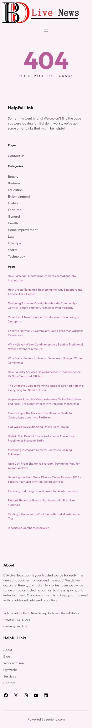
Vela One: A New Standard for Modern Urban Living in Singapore (43, 319)
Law (11, 236)
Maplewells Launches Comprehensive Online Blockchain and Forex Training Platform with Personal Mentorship (44, 401)
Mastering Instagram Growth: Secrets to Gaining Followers (40, 452)
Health (13, 223)
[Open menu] (46, 30)
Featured (14, 210)
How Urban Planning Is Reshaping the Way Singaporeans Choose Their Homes (45, 292)
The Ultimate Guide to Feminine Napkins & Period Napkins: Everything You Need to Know (46, 388)
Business (14, 183)
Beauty (13, 176)
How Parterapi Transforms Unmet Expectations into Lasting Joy (42, 278)
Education (15, 190)
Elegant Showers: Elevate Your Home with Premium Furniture (41, 502)
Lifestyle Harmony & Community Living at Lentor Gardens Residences (45, 333)
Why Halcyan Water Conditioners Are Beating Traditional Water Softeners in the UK (45, 347)
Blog (6, 656)
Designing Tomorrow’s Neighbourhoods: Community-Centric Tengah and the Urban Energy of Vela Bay (42, 305)
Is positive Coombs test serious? (28, 528)
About (7, 650)
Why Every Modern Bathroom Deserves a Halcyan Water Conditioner (45, 360)
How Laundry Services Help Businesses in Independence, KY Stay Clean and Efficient (45, 374)
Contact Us (16, 156)
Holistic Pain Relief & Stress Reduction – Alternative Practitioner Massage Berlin (41, 438)
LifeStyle (14, 243)
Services (9, 676)
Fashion (14, 203)
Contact (9, 683)
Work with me (13, 663)
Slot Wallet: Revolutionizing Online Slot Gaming (38, 427)
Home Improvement (23, 230)
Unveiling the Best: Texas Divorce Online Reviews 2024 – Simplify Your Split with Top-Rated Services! (45, 479)
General (14, 216)
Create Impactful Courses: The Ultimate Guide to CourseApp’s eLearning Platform (40, 415)
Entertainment (19, 196)
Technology (16, 256)
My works (10, 670)
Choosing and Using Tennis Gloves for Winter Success (43, 491)
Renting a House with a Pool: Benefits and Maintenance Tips (44, 516)
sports (12, 250)
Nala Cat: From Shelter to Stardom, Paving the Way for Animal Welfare (44, 466)
